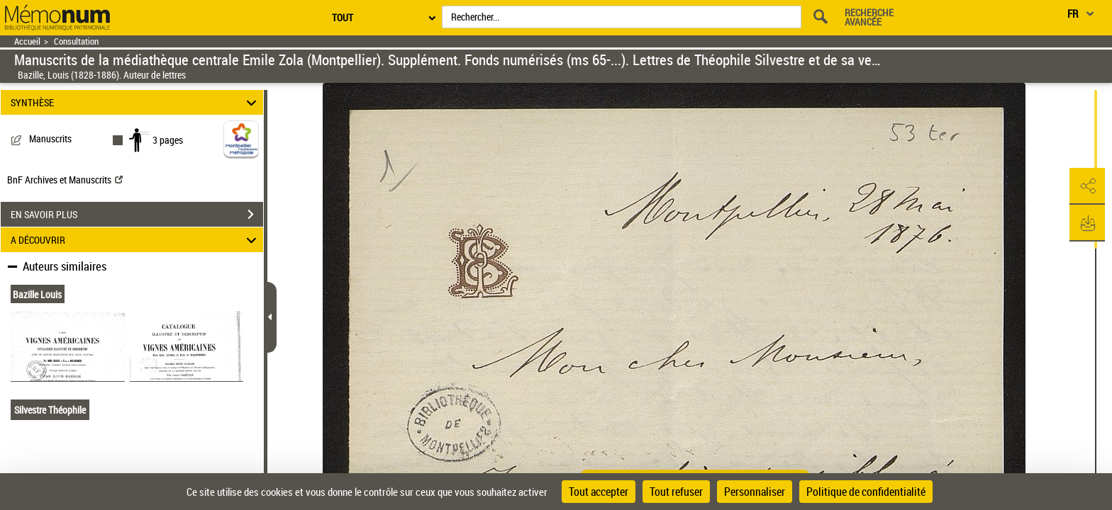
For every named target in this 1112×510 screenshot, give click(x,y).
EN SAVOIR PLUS (137, 215)
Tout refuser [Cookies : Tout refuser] (676, 491)
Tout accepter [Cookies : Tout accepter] (598, 491)
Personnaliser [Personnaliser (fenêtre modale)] (754, 491)
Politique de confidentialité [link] (865, 491)
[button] (1087, 186)
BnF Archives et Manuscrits (65, 179)
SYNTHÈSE (136, 102)
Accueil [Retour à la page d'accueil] (27, 41)
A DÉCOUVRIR (136, 239)
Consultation (76, 41)
